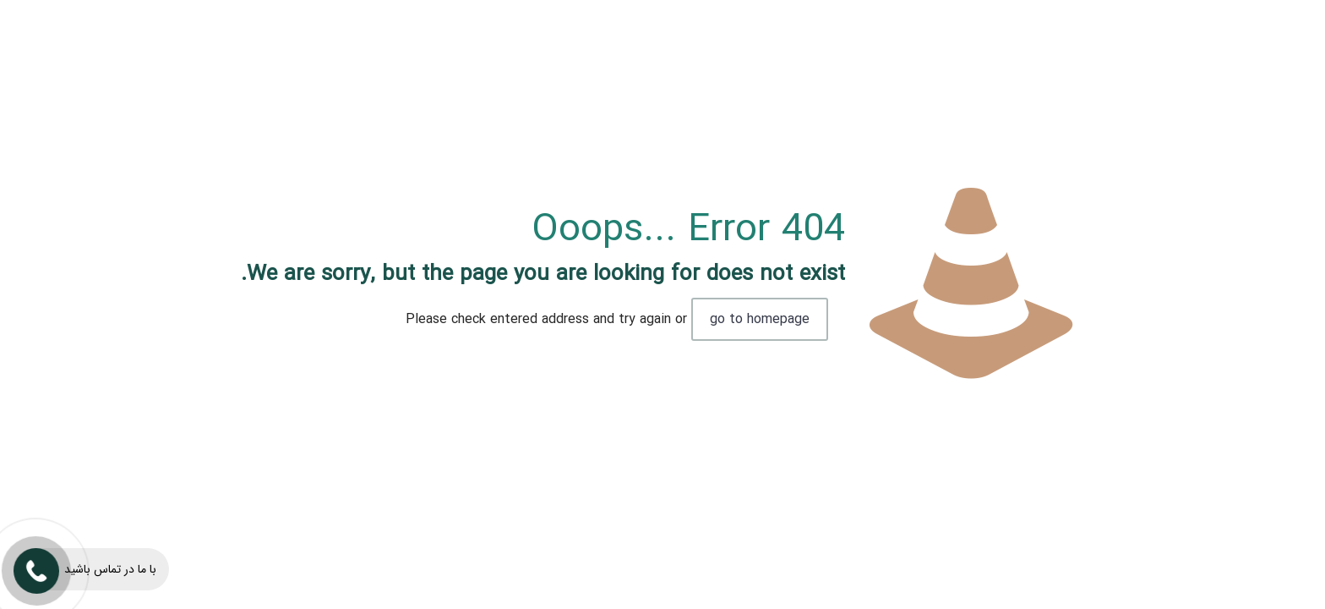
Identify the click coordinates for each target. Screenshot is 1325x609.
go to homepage (760, 319)
